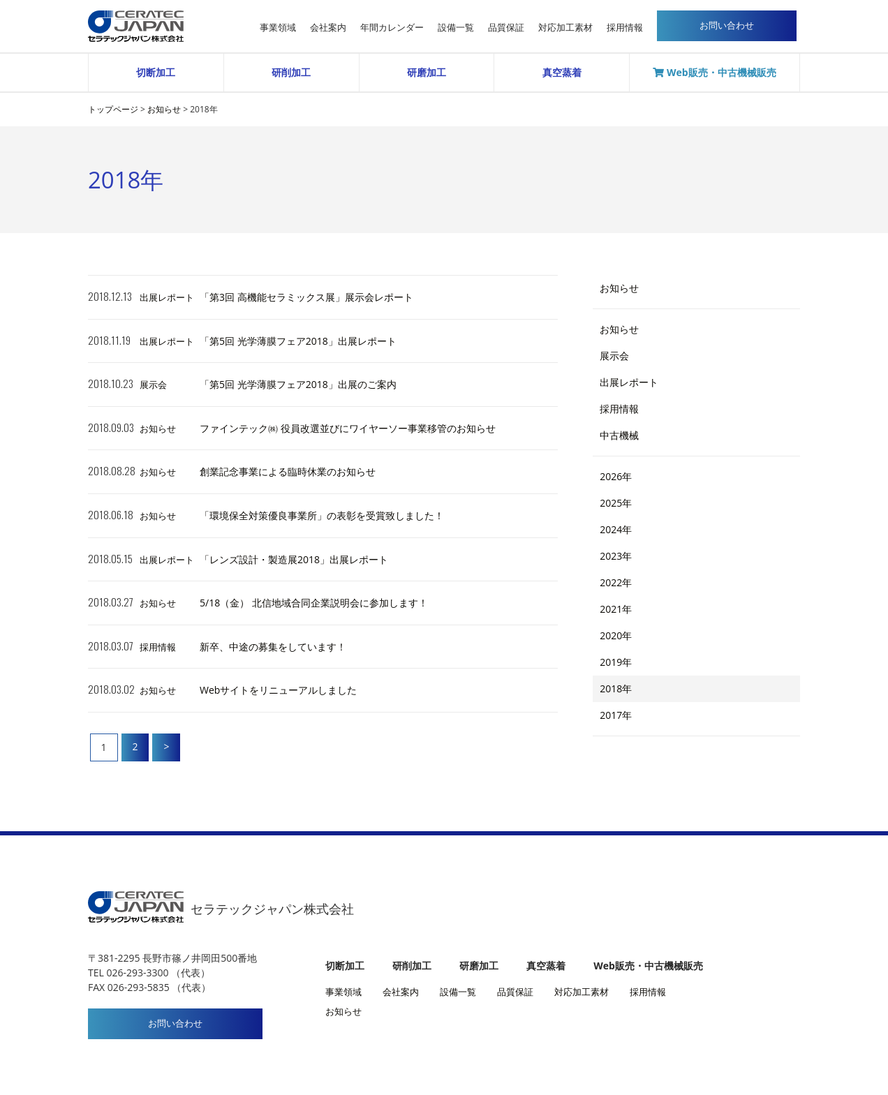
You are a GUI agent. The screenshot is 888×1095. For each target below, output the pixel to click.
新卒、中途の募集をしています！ (273, 646)
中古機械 (619, 435)
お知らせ (158, 428)
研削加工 (291, 72)
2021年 (616, 609)
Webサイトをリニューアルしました (278, 690)
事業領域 (278, 27)
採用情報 (625, 27)
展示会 (153, 384)
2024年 (616, 529)
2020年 (616, 635)
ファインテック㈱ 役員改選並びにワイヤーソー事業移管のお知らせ (348, 428)
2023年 (616, 556)
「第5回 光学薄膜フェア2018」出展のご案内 (298, 384)
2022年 (616, 582)
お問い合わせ (175, 1023)
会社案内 (328, 27)
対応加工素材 (565, 27)
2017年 (616, 715)
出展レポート (167, 297)
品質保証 (506, 27)
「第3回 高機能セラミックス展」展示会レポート (306, 297)
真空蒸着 (562, 72)
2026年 (616, 476)
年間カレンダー (392, 27)
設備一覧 (456, 27)
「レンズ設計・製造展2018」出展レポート (294, 559)
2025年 (616, 502)
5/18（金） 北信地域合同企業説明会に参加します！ (314, 602)
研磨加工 (426, 72)
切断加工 (155, 72)
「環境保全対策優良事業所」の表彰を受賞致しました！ (322, 515)
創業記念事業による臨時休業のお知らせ (288, 471)
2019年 (616, 662)
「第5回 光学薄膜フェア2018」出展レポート (298, 341)
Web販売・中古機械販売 (714, 72)
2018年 (616, 688)
